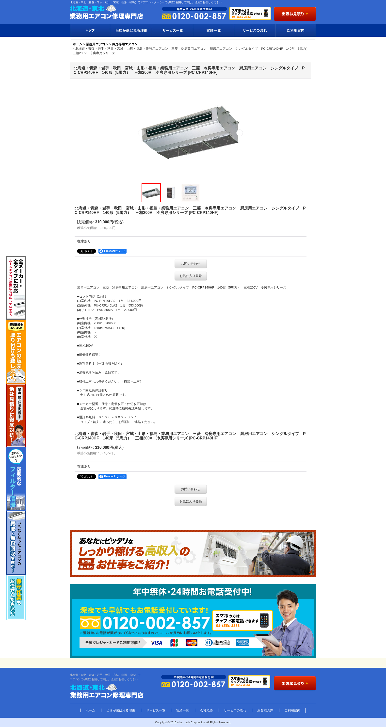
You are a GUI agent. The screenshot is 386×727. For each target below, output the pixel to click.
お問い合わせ (190, 263)
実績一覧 (213, 30)
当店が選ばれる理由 (131, 30)
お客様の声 (265, 710)
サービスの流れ (254, 30)
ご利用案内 (295, 30)
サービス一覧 (172, 30)
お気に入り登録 (190, 276)
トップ (90, 30)
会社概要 (206, 710)
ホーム (90, 710)
